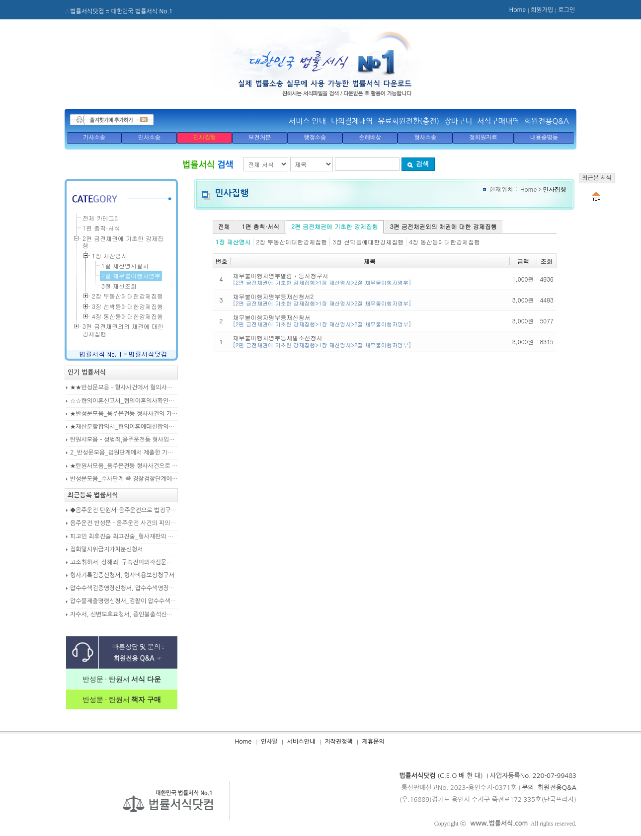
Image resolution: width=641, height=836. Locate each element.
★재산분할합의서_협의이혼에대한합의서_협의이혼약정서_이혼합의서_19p (124, 427)
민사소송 (149, 138)
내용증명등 (544, 138)
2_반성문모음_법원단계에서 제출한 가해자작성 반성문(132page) (124, 453)
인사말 (269, 742)
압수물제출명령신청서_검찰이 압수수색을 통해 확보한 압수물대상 (124, 601)
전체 (224, 226)
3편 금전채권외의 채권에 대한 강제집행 (443, 226)
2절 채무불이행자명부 (130, 275)
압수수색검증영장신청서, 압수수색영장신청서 (124, 588)
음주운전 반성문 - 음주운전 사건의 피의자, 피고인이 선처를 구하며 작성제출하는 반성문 (124, 523)
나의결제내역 (352, 121)
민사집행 (204, 138)
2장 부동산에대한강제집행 (291, 241)
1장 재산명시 (233, 241)
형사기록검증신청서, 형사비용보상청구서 (122, 575)
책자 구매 (145, 699)
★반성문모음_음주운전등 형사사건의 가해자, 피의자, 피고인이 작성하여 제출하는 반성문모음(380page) (124, 414)
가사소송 (94, 138)
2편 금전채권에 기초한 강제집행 (334, 226)
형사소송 (425, 138)
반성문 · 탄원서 (121, 679)
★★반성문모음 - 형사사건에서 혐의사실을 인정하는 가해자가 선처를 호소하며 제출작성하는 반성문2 (124, 387)
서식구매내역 (498, 121)
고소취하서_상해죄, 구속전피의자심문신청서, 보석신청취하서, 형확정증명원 (124, 562)
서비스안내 (301, 742)
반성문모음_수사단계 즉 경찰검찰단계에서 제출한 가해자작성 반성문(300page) (124, 479)
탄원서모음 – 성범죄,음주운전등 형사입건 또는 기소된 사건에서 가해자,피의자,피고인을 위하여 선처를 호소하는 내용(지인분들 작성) (124, 440)
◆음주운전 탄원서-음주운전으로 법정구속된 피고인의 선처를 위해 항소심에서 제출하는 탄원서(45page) (124, 510)
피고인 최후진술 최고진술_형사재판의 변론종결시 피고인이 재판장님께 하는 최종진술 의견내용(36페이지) (124, 536)
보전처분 (259, 138)
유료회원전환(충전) (408, 121)
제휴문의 (373, 742)
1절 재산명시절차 (125, 265)
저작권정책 (338, 742)
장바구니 (458, 121)
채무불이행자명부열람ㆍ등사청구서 (369, 279)
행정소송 (315, 138)
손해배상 (370, 138)
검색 (418, 163)
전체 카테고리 (101, 218)
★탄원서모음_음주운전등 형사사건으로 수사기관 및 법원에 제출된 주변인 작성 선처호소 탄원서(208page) (124, 466)
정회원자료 (483, 138)
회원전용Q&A (546, 121)
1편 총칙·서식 (260, 226)
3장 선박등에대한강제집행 (367, 241)
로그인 (566, 10)
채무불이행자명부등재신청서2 (369, 299)
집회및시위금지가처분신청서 (106, 549)
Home (517, 10)
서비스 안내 (307, 121)
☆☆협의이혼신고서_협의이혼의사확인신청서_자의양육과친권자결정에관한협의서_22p (124, 401)
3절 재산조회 (119, 286)
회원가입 (542, 10)
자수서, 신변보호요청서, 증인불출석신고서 (124, 614)
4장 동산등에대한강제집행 (444, 241)
